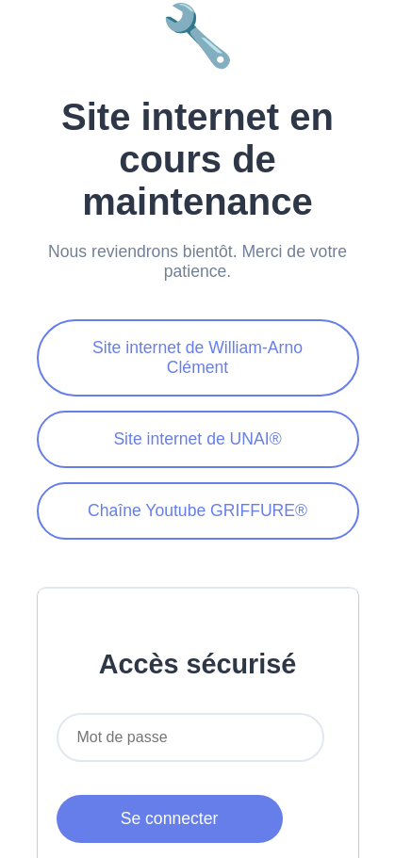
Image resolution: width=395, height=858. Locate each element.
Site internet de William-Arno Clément (197, 357)
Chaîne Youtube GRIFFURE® (197, 510)
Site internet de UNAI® (197, 438)
